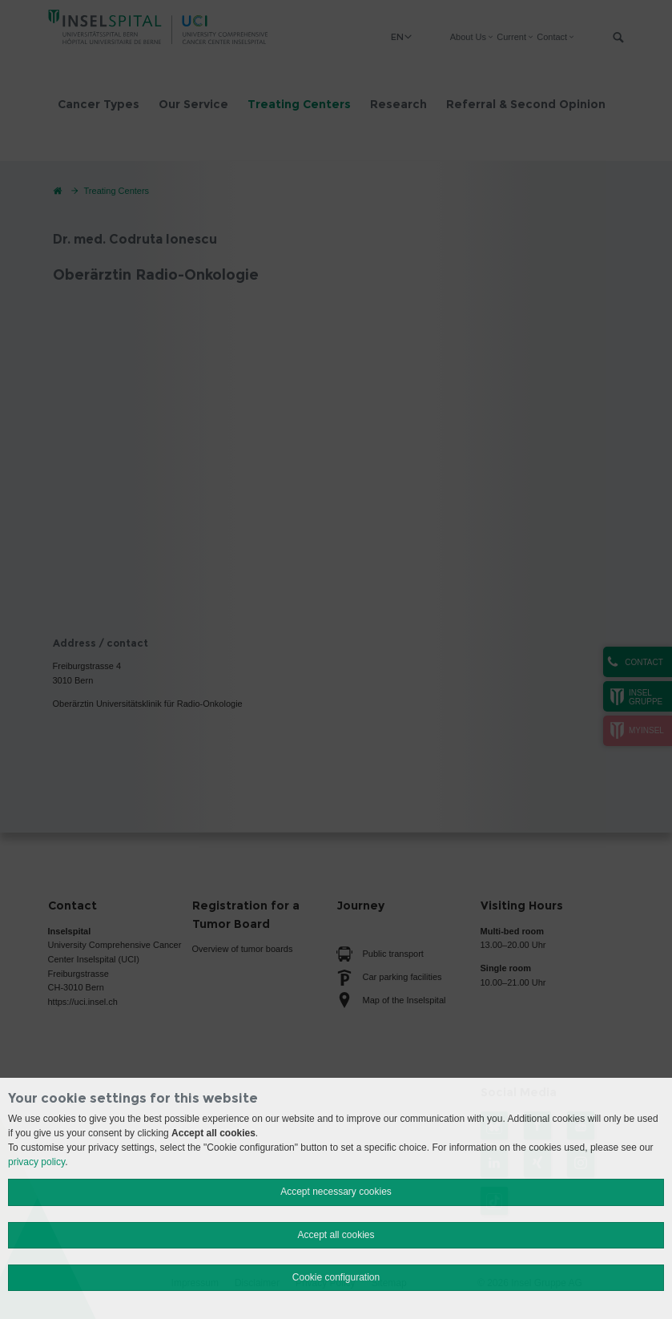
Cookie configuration (336, 1277)
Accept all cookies (335, 1234)
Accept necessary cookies (336, 1191)
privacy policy (36, 1162)
